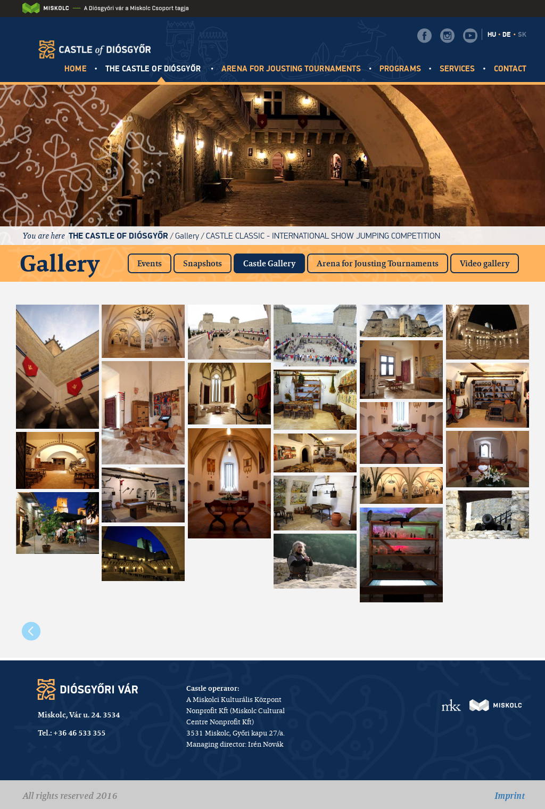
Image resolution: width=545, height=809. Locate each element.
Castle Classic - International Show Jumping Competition (323, 236)
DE (506, 34)
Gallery (187, 236)
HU (492, 34)
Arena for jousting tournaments (291, 69)
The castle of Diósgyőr (154, 69)
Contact (510, 69)
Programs (399, 69)
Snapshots (202, 263)
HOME (75, 69)
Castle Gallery (274, 261)
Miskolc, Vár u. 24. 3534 (79, 714)
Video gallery (484, 263)
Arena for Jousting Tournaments (378, 263)
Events (149, 263)
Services (457, 69)
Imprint (509, 795)
